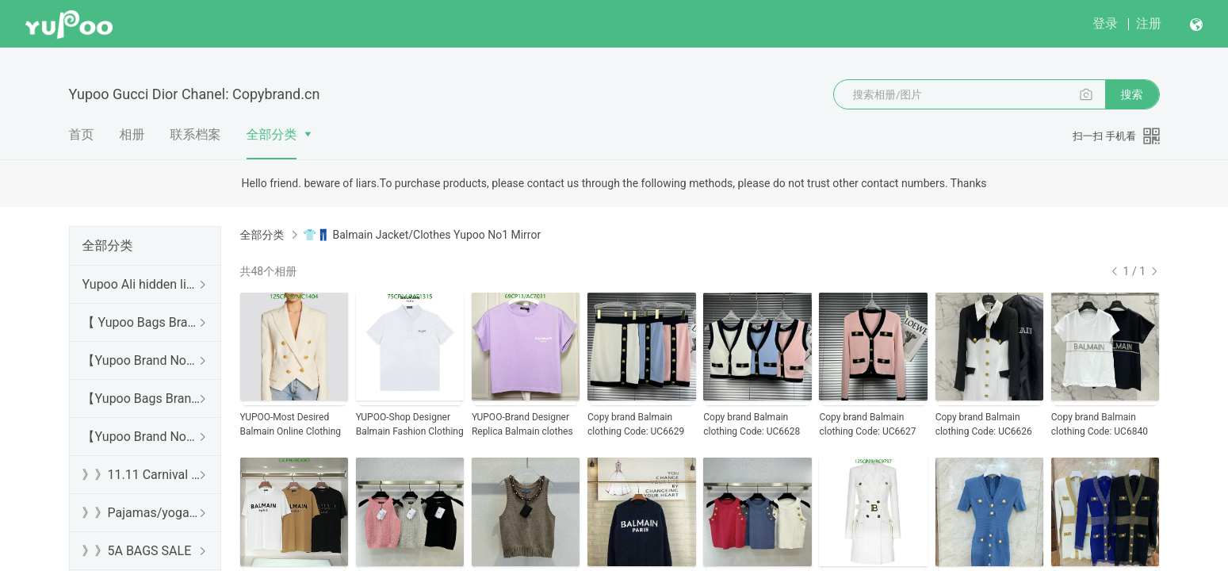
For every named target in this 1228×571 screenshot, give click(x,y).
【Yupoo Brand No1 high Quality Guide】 (141, 360)
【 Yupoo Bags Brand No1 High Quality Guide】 (141, 322)
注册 (1148, 23)
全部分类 (272, 134)
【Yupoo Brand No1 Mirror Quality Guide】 (141, 436)
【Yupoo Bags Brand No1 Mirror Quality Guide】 (141, 398)
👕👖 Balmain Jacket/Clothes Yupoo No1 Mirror (422, 234)
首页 (81, 134)
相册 (132, 134)
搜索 (1132, 94)
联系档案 (195, 134)
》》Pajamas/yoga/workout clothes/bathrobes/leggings (141, 512)
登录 (1105, 23)
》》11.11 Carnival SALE (141, 474)
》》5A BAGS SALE (137, 550)
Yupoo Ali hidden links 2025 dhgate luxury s (141, 284)
